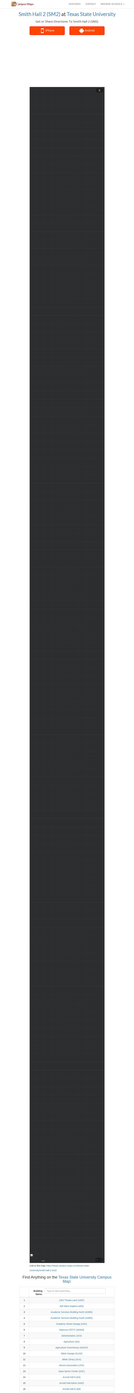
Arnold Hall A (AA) (71, 1377)
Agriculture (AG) (72, 1341)
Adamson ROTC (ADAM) (71, 1330)
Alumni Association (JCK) (71, 1365)
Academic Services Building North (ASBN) (71, 1312)
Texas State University (91, 14)
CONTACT (90, 4)
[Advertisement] (80, 60)
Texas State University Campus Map (84, 1279)
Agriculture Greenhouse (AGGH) (71, 1347)
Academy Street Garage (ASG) (71, 1324)
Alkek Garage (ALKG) (71, 1353)
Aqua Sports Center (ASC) (71, 1371)
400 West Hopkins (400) (71, 1306)
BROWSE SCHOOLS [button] (112, 4)
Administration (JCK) (71, 1335)
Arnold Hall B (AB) (72, 1389)
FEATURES (75, 4)
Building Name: (37, 1292)
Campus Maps (25, 4)
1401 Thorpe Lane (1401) (71, 1300)
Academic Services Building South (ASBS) (72, 1318)
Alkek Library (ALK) (71, 1359)
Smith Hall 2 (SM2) (39, 14)
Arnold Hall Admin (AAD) (71, 1383)
